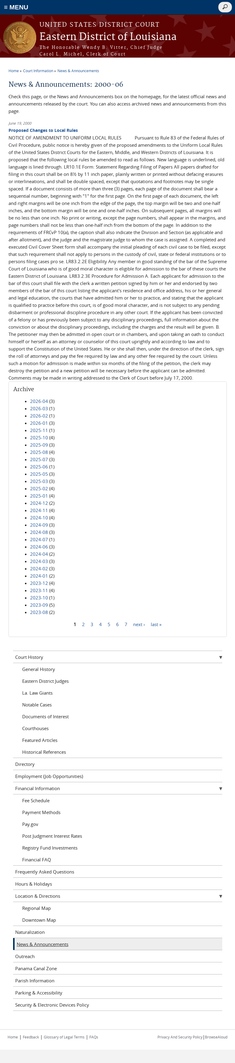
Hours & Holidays (33, 884)
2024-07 (39, 539)
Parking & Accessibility (38, 993)
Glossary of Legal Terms (64, 1036)
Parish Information (34, 980)
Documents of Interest (45, 716)
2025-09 (39, 445)
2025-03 (39, 481)
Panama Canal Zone (36, 968)
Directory (25, 764)
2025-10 (39, 437)
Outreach (25, 956)
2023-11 (39, 590)
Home (14, 70)
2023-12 (39, 583)
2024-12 (39, 503)
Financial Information (37, 788)
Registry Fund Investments (50, 848)
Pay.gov (30, 824)
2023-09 (39, 605)
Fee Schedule (36, 800)
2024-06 (39, 547)
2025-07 (39, 459)
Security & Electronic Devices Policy (52, 1005)
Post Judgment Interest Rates (52, 836)
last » (156, 624)
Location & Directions (37, 896)
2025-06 (39, 467)
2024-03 (39, 561)
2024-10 (39, 518)
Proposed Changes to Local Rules (43, 130)
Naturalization (30, 932)
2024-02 (39, 568)
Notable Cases (37, 705)
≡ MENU (16, 7)
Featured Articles (39, 740)
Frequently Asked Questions (44, 872)
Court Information (38, 70)
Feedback (31, 1036)
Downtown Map (39, 920)
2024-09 (39, 525)
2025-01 (39, 496)
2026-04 (39, 401)
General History (38, 669)
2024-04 (39, 554)
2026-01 (39, 423)
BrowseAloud (216, 1036)
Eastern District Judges (45, 681)
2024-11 (39, 510)
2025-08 (39, 452)
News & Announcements (78, 70)
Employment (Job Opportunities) (49, 776)
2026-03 (39, 408)
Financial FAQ (36, 860)
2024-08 (39, 532)
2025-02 (39, 488)
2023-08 (39, 612)
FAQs (93, 1036)
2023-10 (39, 598)
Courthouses (35, 728)
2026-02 (39, 416)
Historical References (44, 752)
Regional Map (36, 908)
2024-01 (39, 576)
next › (139, 624)
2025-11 (39, 430)
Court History (29, 657)
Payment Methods (41, 812)
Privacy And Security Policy (179, 1036)
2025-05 (39, 474)
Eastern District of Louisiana (108, 37)
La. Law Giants (37, 693)
